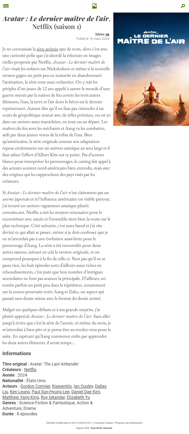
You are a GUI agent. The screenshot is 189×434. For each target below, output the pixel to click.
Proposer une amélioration (128, 422)
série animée (47, 49)
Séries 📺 (102, 34)
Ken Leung (20, 391)
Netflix (30, 369)
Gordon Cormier (35, 386)
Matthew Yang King (20, 397)
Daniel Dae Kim (85, 391)
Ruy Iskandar (53, 397)
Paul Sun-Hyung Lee (51, 391)
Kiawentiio (62, 386)
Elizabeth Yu (78, 397)
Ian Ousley (83, 386)
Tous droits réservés (101, 428)
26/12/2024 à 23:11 (82, 422)
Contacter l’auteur (103, 422)
